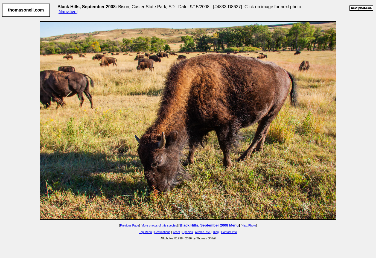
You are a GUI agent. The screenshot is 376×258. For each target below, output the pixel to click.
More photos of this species (159, 225)
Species (187, 232)
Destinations (162, 232)
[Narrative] (67, 11)
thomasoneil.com (26, 10)
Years (176, 232)
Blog (216, 232)
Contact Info (229, 232)
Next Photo (248, 225)
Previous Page (129, 225)
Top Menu (145, 232)
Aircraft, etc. (203, 232)
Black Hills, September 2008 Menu (209, 225)
